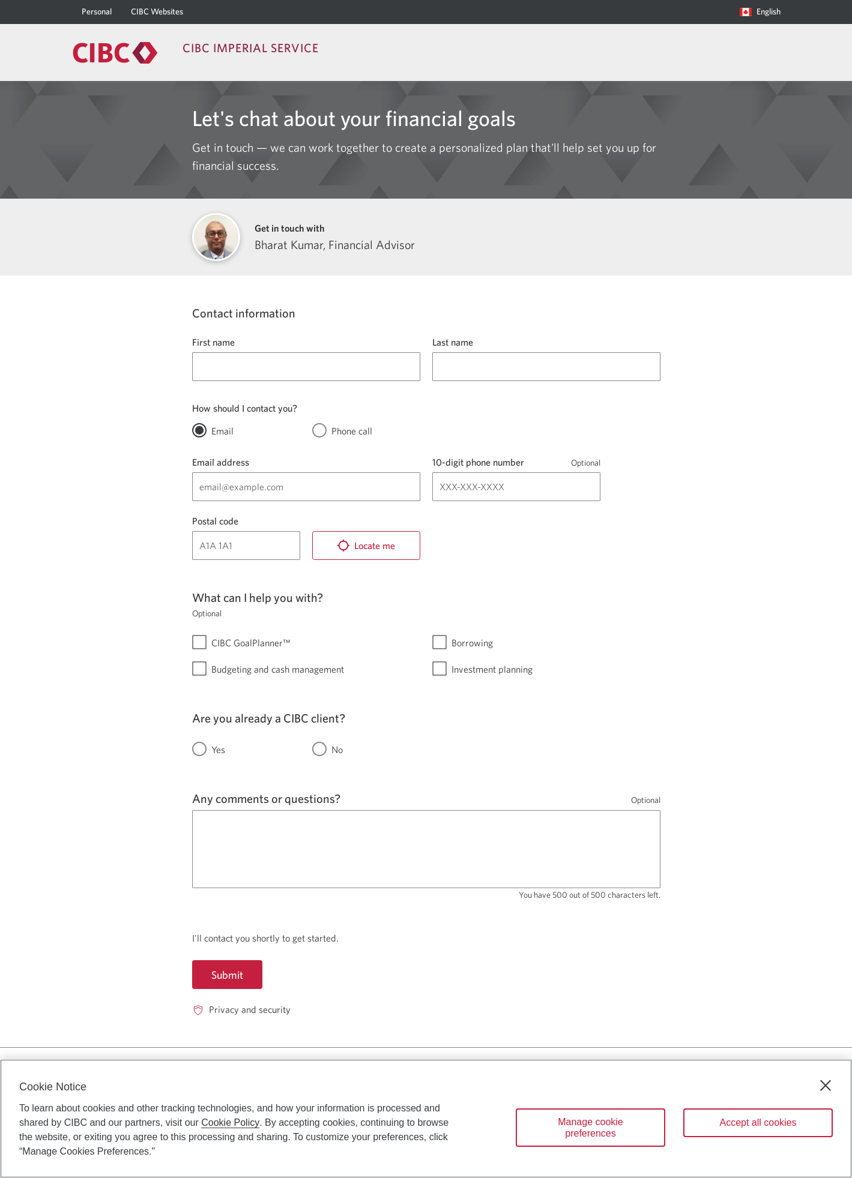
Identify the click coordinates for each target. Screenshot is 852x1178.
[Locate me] (366, 545)
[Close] (825, 1085)
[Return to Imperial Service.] (115, 53)
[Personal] (96, 12)
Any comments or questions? (266, 798)
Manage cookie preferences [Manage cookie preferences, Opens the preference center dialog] (590, 1127)
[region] (426, 1118)
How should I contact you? (244, 408)
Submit (227, 975)
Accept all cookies (757, 1122)
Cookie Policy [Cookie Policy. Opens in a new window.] (230, 1122)
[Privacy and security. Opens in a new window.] (241, 1009)
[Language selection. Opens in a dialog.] (760, 12)
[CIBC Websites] (157, 12)
